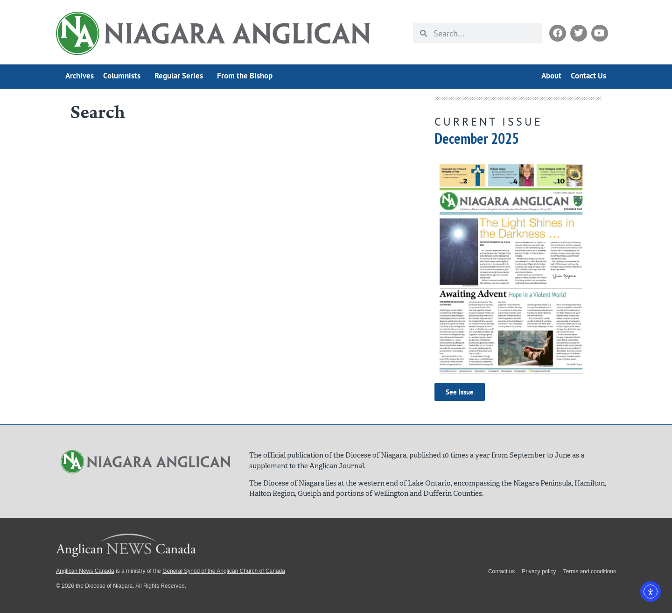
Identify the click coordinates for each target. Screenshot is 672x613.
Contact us (501, 571)
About (551, 75)
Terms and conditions (589, 571)
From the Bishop (245, 75)
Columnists (124, 75)
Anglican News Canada (85, 571)
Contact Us (588, 75)
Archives (79, 75)
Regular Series (181, 75)
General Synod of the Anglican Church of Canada (223, 571)
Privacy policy (539, 571)
